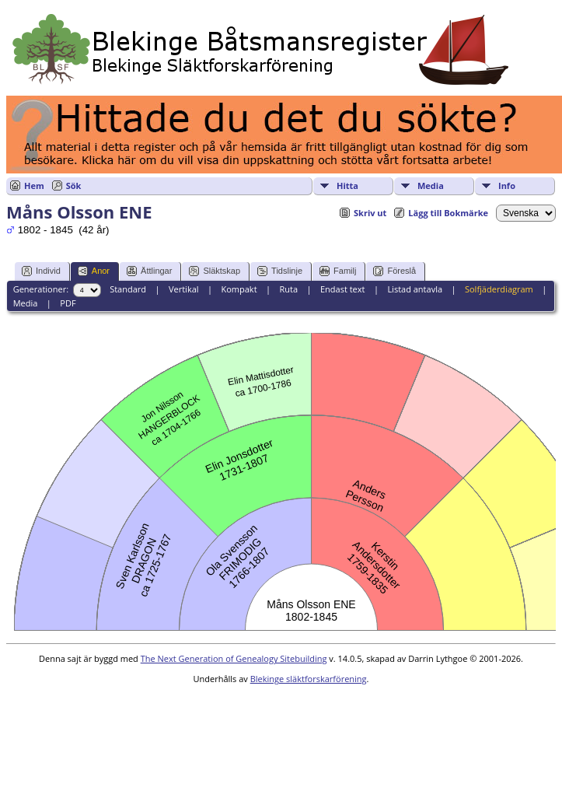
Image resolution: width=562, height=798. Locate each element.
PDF (67, 303)
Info (506, 185)
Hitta (347, 185)
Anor (94, 271)
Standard (128, 289)
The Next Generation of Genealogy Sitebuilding (234, 658)
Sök (74, 185)
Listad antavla (414, 289)
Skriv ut (370, 213)
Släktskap (214, 271)
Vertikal (184, 289)
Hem (34, 185)
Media (430, 185)
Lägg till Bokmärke (448, 213)
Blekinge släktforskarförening (308, 678)
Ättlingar (149, 271)
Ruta (288, 289)
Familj (337, 271)
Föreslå (394, 271)
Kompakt (239, 289)
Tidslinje (279, 271)
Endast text (342, 289)
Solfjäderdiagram (499, 289)
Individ (41, 271)
